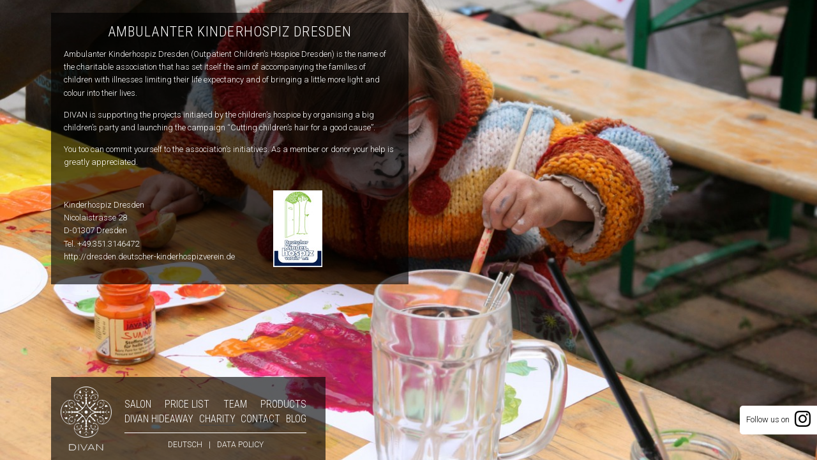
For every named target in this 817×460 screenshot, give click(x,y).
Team (235, 404)
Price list (187, 404)
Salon (137, 404)
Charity (217, 419)
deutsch (185, 444)
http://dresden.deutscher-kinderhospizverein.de (149, 256)
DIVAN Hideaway (158, 419)
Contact (260, 419)
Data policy (240, 444)
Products (283, 404)
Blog (296, 419)
